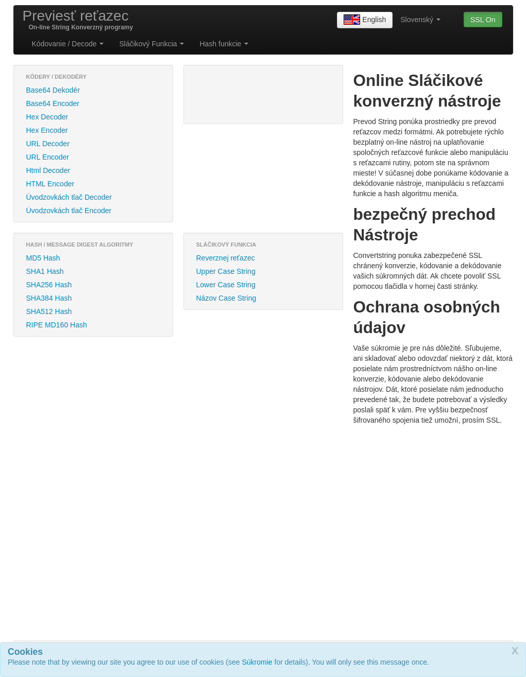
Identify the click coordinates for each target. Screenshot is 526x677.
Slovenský (420, 19)
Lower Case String (226, 285)
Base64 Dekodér (53, 90)
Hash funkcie (223, 44)
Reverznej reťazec (225, 258)
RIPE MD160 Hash (56, 325)
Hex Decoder (47, 117)
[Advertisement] (240, 93)
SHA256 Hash (49, 285)
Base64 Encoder (53, 103)
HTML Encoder (50, 184)
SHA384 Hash (49, 298)
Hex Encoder (47, 130)
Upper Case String (226, 271)
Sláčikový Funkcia (151, 44)
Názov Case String (226, 298)
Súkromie (257, 662)
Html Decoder (48, 170)
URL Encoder (48, 157)
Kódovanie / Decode (68, 44)
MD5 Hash (43, 258)
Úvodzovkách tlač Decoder (69, 197)
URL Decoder (48, 144)
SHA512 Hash (49, 311)
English (365, 20)
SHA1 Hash (45, 271)
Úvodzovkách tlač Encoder (69, 210)
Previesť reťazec (76, 16)
